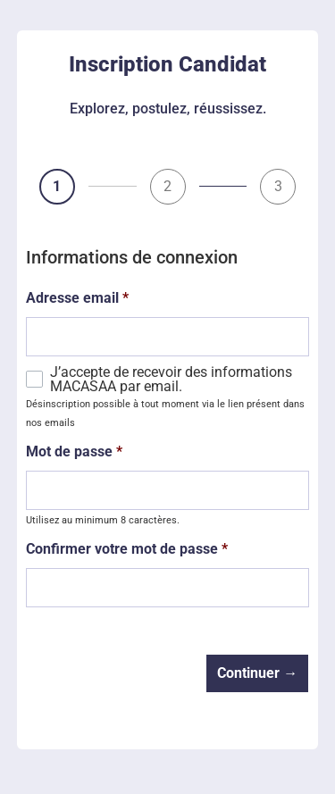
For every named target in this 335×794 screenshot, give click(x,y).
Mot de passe (74, 452)
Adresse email (77, 298)
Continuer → (257, 672)
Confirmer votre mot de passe (127, 549)
